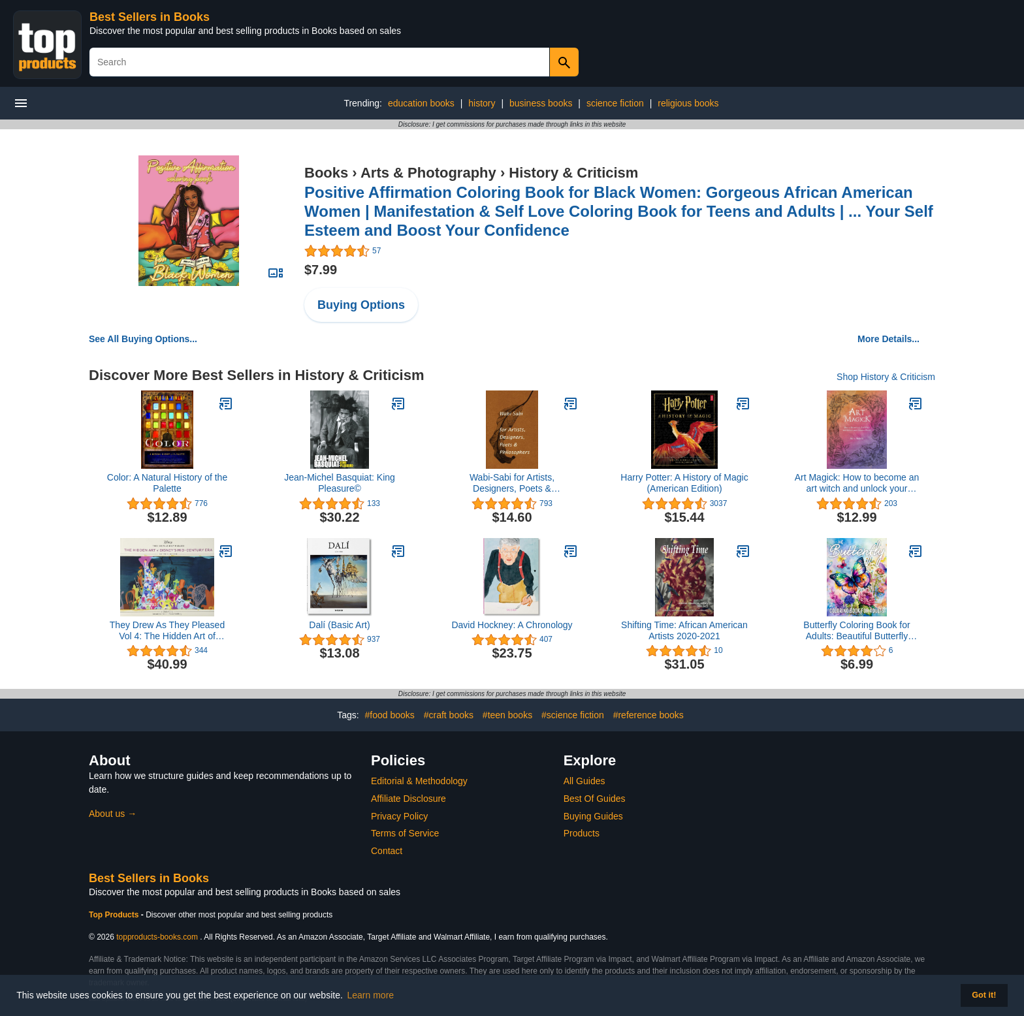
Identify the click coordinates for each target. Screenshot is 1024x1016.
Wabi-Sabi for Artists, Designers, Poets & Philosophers (512, 483)
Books (326, 173)
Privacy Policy (399, 816)
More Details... (888, 339)
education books (421, 103)
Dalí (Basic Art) (339, 625)
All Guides (584, 781)
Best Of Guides (595, 798)
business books (541, 103)
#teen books (507, 715)
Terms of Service (405, 833)
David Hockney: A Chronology (511, 625)
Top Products (115, 914)
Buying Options (361, 304)
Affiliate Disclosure (408, 798)
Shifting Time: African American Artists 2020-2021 (684, 630)
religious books (688, 103)
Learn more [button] (370, 995)
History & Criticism (573, 173)
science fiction (615, 103)
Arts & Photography (428, 173)
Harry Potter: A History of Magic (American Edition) (684, 483)
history (481, 103)
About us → (112, 813)
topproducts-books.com (157, 937)
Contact (386, 851)
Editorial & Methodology (419, 781)
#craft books (448, 715)
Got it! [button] (984, 995)
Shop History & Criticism (886, 377)
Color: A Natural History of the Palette (167, 483)
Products (582, 833)
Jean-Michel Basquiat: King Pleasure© (339, 483)
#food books (390, 715)
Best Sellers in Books (149, 17)
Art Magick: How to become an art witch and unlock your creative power (857, 483)
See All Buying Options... (143, 339)
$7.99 (320, 269)
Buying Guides (593, 816)
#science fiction (572, 715)
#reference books (648, 715)
